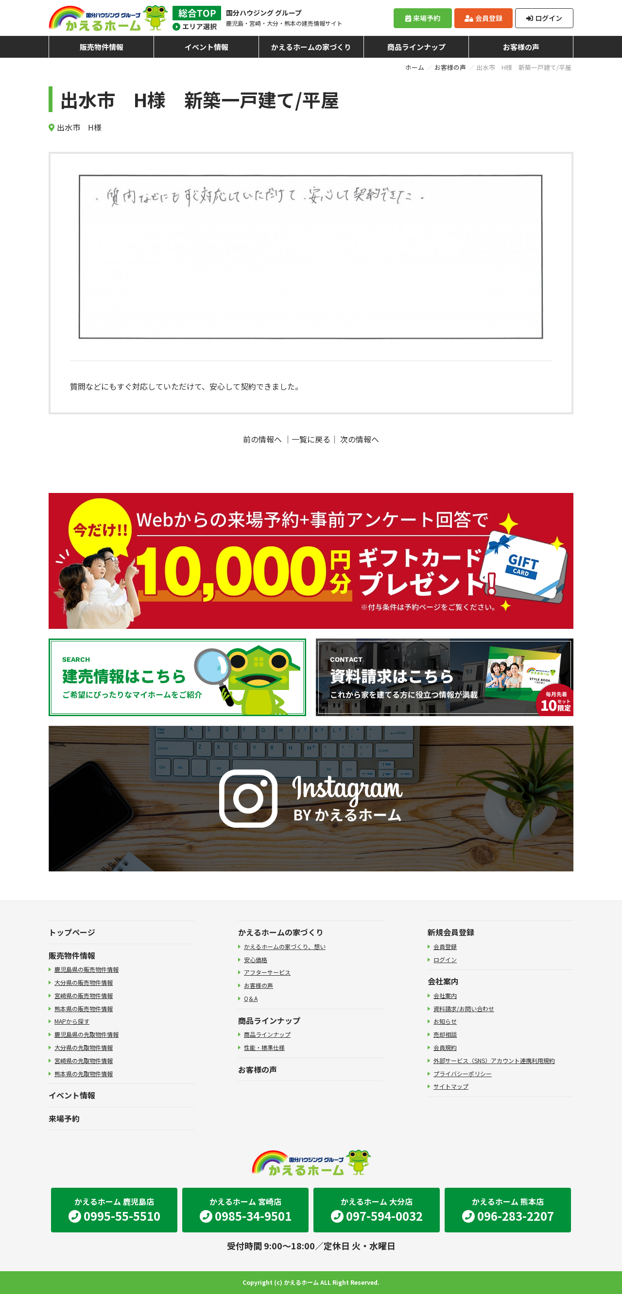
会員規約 (445, 1047)
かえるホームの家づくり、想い (285, 946)
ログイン (544, 18)
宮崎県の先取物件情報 (83, 1060)
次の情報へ (359, 439)
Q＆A (251, 998)
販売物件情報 (101, 47)
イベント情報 (206, 47)
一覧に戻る (311, 439)
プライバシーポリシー (462, 1073)
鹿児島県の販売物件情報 (86, 969)
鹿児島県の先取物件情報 (86, 1034)
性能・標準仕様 (264, 1047)
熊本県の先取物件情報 (83, 1073)
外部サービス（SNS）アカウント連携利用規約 (494, 1060)
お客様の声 (521, 47)
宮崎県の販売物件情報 (83, 995)
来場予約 (422, 18)
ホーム (414, 67)
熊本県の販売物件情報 (83, 1008)
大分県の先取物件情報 (83, 1047)
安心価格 (255, 959)
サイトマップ (450, 1086)
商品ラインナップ (416, 47)
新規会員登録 (451, 932)
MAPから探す (71, 1021)
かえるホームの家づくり (311, 47)
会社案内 (443, 981)
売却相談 (445, 1034)
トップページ (72, 932)
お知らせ (445, 1021)
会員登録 (483, 18)
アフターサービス (267, 972)
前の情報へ (262, 439)
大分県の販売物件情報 (83, 982)
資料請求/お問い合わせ (463, 1008)
